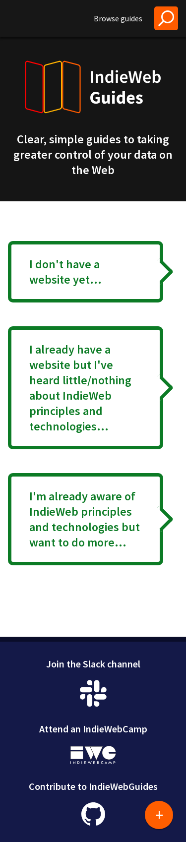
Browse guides (118, 18)
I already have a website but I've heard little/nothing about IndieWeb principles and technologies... (80, 388)
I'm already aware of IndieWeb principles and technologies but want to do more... (84, 519)
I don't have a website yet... (65, 271)
